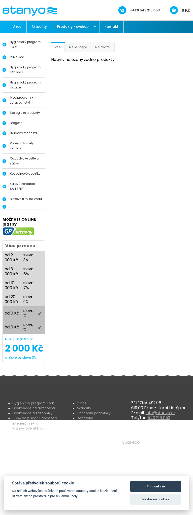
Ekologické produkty (25, 113)
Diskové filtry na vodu (26, 199)
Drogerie (16, 123)
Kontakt (111, 26)
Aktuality (39, 26)
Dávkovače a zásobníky (32, 413)
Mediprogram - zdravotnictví (21, 100)
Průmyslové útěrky (27, 428)
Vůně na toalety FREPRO (22, 145)
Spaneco (131, 442)
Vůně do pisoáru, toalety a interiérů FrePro (34, 421)
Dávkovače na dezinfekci (33, 408)
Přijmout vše (156, 486)
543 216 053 (159, 418)
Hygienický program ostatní (25, 84)
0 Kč (186, 10)
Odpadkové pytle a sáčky (24, 160)
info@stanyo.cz (160, 413)
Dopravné (85, 418)
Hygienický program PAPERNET (25, 69)
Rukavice (17, 57)
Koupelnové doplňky (25, 173)
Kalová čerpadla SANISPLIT (22, 186)
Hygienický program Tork (33, 403)
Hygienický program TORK (25, 44)
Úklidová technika (23, 133)
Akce (17, 26)
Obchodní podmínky (94, 413)
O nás (81, 403)
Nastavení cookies (155, 499)
